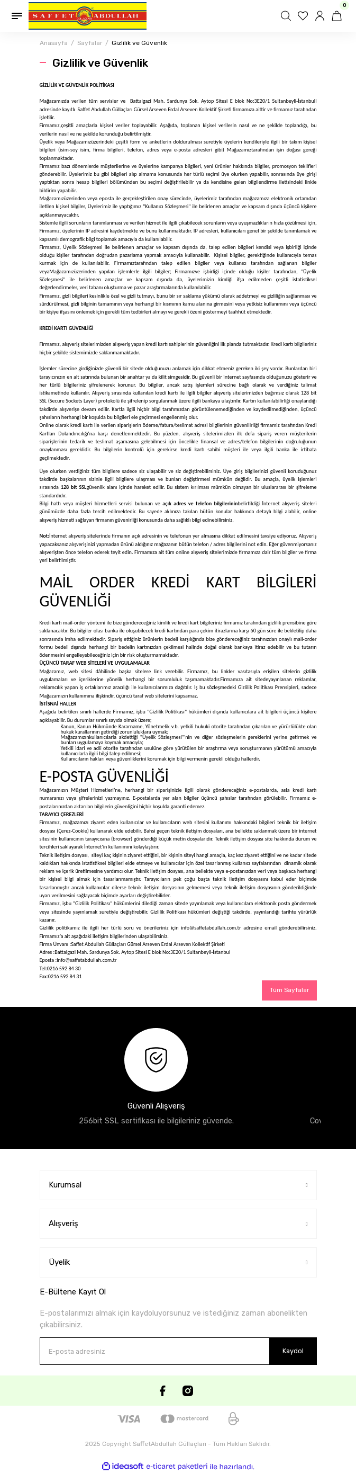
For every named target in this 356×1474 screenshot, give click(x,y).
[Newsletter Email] (178, 1351)
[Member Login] (321, 16)
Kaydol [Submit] (293, 1351)
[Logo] (88, 16)
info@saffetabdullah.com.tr (211, 927)
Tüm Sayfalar (289, 990)
